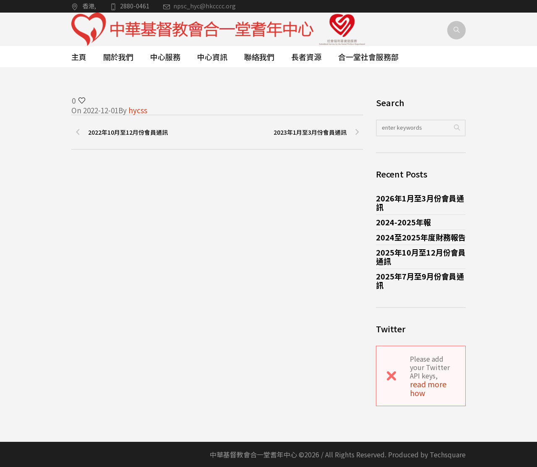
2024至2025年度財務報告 (421, 237)
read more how (428, 388)
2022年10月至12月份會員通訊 (128, 132)
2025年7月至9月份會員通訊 (420, 280)
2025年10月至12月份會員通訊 (421, 256)
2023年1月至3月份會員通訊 (310, 132)
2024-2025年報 (403, 222)
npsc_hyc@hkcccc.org (204, 6)
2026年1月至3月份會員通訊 (420, 202)
